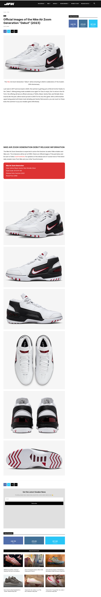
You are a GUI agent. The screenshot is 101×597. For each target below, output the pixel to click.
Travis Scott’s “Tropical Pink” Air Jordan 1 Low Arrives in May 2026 (55, 590)
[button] (94, 3)
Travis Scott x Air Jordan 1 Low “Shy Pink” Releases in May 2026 (33, 590)
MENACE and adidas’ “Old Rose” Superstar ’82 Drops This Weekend (12, 570)
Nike (8, 12)
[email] (34, 499)
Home (4, 12)
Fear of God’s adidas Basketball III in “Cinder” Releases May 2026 (12, 590)
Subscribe (34, 503)
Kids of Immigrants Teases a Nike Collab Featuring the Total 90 (34, 570)
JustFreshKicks (20, 156)
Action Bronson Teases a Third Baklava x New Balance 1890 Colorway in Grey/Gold (55, 570)
